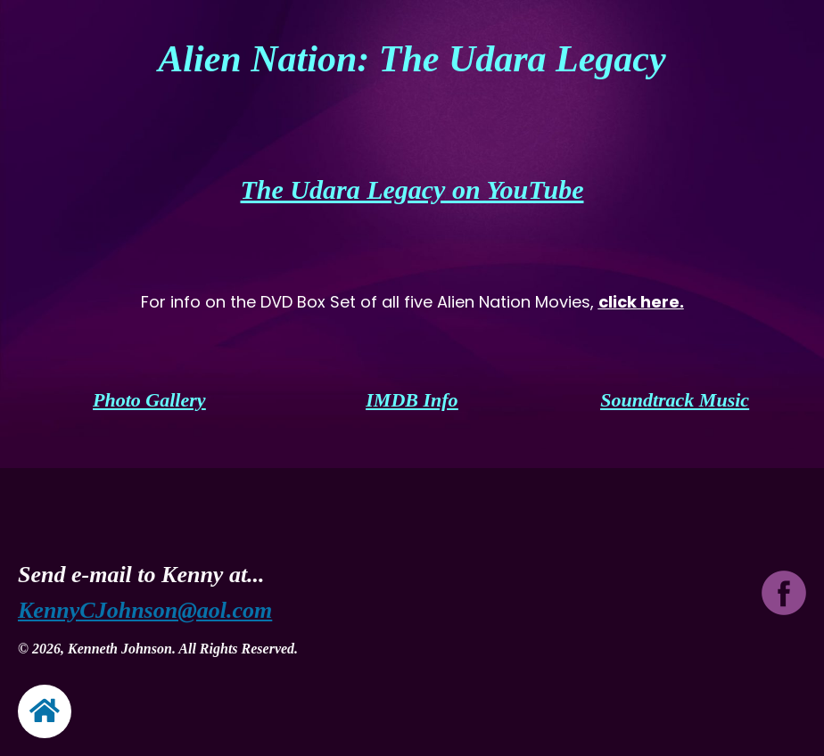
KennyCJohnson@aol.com (145, 610)
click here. (641, 302)
